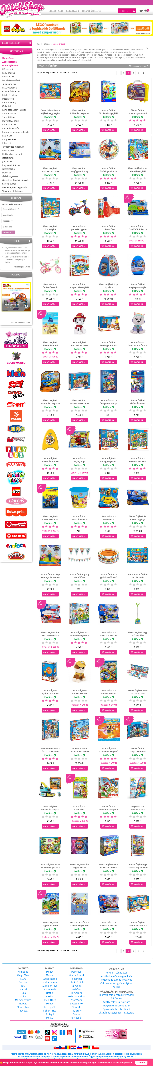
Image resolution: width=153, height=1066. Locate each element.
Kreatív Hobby (9, 102)
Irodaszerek (8, 98)
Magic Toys (23, 975)
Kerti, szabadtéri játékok (14, 109)
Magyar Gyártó (23, 1000)
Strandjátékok (9, 113)
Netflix (50, 993)
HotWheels (50, 989)
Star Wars (76, 1000)
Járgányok (7, 161)
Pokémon (76, 972)
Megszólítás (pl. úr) (11, 209)
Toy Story (76, 1010)
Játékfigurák (8, 157)
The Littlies (50, 1000)
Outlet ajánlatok (10, 65)
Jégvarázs (76, 993)
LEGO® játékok (9, 87)
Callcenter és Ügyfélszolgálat (116, 983)
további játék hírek (22, 266)
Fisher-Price (49, 1010)
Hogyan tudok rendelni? (116, 1005)
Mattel (23, 989)
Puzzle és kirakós (10, 128)
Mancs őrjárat (76, 975)
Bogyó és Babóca (76, 987)
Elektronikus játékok (12, 154)
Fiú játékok (7, 69)
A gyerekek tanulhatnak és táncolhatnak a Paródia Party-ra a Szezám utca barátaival (17, 250)
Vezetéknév (8, 215)
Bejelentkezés (56, 10)
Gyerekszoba (8, 169)
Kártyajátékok (9, 124)
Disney (49, 972)
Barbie (49, 996)
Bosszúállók (76, 1003)
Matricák (6, 172)
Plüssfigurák (8, 150)
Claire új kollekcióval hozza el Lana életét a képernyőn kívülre (17, 259)
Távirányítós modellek (13, 146)
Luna (23, 993)
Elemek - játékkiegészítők (14, 187)
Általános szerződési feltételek (116, 1012)
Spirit (23, 996)
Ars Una (23, 982)
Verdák (76, 1007)
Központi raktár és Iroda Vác (116, 980)
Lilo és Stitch (76, 982)
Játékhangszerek (10, 176)
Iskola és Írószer (10, 95)
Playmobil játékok (11, 165)
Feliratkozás (8, 232)
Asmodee (23, 972)
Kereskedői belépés (91, 10)
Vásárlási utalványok (12, 191)
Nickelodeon (50, 982)
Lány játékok (8, 72)
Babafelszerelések (11, 80)
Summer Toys (49, 986)
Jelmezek (6, 143)
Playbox (23, 1010)
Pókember (76, 979)
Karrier (116, 987)
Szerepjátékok (9, 183)
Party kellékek (9, 139)
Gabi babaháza (76, 996)
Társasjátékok (9, 84)
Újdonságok (8, 58)
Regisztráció (72, 10)
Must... (49, 1018)
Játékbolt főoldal (44, 44)
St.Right (50, 1014)
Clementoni (23, 1007)
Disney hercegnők (50, 1005)
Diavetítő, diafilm (10, 120)
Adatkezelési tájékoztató (116, 1002)
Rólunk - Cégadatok (116, 972)
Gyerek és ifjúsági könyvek (15, 180)
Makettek (6, 106)
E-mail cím (7, 226)
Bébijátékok (8, 76)
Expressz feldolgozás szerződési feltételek (116, 996)
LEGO (23, 979)
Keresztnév (7, 221)
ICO (23, 986)
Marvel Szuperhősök (50, 977)
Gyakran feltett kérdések (116, 1009)
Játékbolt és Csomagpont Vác (117, 976)
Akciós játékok (9, 61)
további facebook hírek (20, 322)
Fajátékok (7, 135)
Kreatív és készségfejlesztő (15, 132)
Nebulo (23, 1003)
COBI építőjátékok (11, 91)
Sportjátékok (8, 117)
